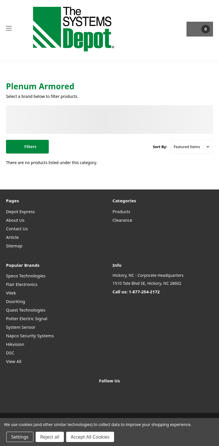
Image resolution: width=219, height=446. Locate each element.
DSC (10, 353)
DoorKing (15, 301)
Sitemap (14, 246)
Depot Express (20, 211)
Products (121, 211)
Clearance (122, 220)
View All (13, 361)
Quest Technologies (25, 310)
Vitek (11, 293)
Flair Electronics (21, 284)
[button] (27, 147)
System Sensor (20, 327)
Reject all (49, 437)
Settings (20, 437)
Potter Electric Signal (26, 318)
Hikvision (15, 344)
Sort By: (160, 146)
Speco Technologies (25, 276)
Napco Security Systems (30, 335)
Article (12, 237)
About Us (15, 220)
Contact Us (17, 228)
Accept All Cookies (90, 437)
